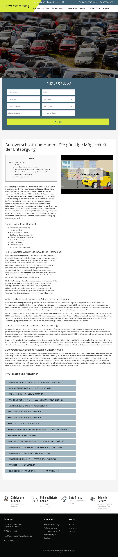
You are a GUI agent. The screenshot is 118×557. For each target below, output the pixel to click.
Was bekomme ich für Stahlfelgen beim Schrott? (29, 453)
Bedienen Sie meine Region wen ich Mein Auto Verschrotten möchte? (37, 429)
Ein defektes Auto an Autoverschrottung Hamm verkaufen (33, 471)
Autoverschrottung (51, 524)
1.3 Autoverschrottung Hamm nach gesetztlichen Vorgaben (32, 169)
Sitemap (72, 531)
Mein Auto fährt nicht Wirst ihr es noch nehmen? (29, 388)
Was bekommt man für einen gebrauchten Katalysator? (32, 459)
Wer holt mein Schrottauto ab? (22, 435)
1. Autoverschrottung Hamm (17, 162)
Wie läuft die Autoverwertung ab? (23, 423)
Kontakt (47, 538)
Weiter (58, 122)
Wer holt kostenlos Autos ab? (21, 465)
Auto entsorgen (50, 534)
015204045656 (106, 2)
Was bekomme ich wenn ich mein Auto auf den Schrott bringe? (35, 447)
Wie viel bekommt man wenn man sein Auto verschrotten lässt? (36, 441)
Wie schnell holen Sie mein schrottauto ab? (27, 394)
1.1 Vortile (16, 165)
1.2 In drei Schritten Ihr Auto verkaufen (25, 167)
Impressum (73, 528)
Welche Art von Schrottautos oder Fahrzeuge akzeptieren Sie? (35, 399)
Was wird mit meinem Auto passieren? (25, 411)
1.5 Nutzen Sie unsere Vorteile (22, 174)
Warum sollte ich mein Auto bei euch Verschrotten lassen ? (34, 382)
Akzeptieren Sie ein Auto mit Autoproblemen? (28, 405)
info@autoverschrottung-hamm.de (18, 536)
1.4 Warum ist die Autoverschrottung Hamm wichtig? (30, 172)
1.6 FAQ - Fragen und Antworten (23, 177)
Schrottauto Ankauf (52, 531)
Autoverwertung (50, 528)
